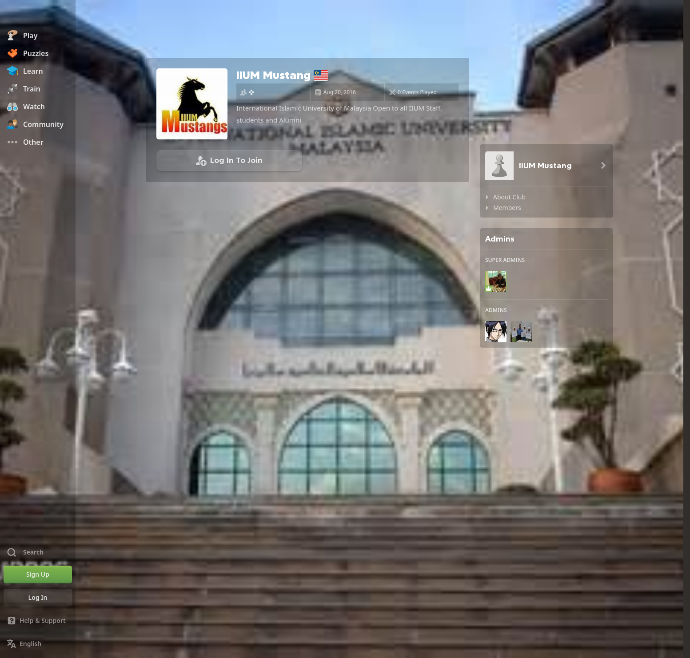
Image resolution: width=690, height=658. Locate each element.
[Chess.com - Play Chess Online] (38, 15)
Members (507, 207)
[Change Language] (38, 644)
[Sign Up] (38, 574)
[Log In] (38, 597)
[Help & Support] (38, 621)
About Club (509, 197)
